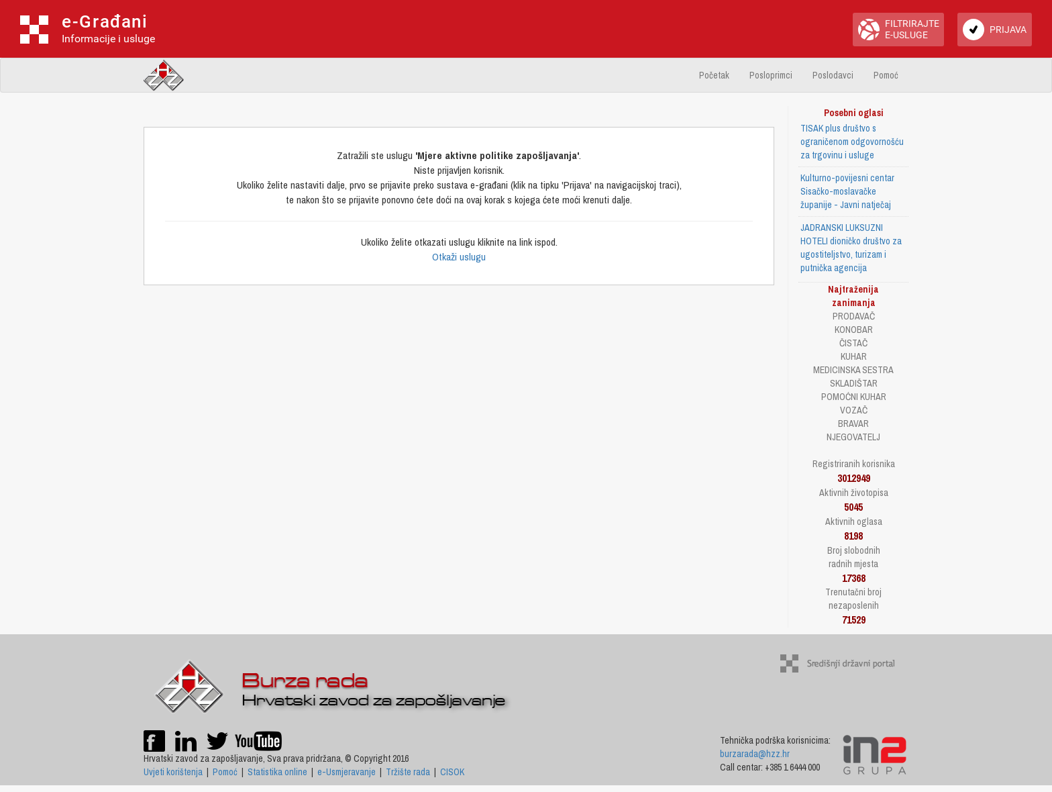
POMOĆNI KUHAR (853, 397)
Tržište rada (408, 772)
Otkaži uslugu (459, 257)
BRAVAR (853, 423)
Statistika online (277, 772)
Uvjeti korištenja (173, 772)
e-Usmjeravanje (346, 772)
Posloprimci (770, 75)
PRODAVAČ (854, 316)
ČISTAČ (853, 343)
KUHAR (854, 356)
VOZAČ (853, 410)
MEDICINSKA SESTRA (853, 370)
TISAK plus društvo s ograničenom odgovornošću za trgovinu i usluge (852, 141)
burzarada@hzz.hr (755, 754)
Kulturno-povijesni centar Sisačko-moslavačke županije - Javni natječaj (847, 191)
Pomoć (886, 75)
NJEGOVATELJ (853, 437)
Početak (714, 75)
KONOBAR (854, 330)
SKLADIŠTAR (854, 383)
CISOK (452, 772)
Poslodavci (832, 75)
